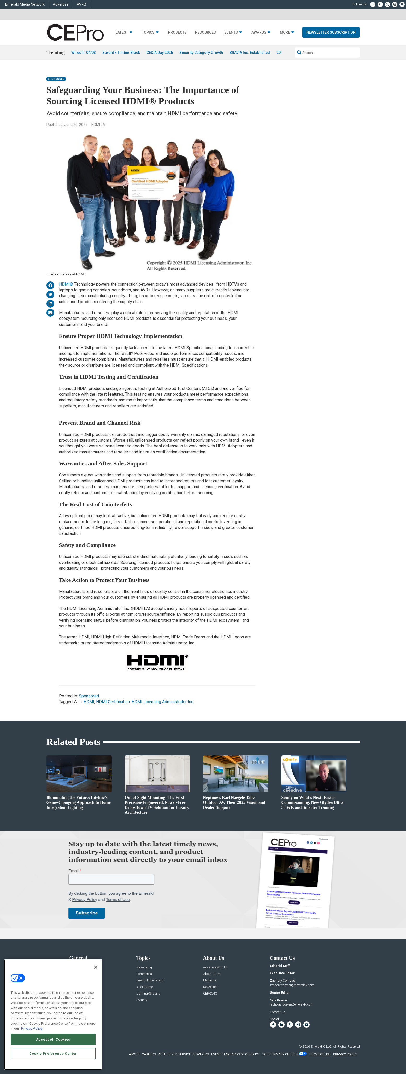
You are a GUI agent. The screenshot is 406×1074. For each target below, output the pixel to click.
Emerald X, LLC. (321, 1046)
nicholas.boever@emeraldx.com (291, 1005)
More (285, 32)
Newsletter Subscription (331, 32)
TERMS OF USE (320, 1054)
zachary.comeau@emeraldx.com (292, 985)
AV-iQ (81, 4)
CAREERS (149, 1054)
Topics (148, 32)
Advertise (61, 4)
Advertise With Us (215, 967)
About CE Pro (212, 974)
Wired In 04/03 (83, 52)
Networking (144, 967)
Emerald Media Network (25, 4)
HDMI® (66, 284)
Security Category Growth (201, 52)
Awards (258, 32)
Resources (205, 32)
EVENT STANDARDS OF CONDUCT (235, 1054)
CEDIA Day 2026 (159, 52)
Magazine (209, 980)
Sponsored (56, 79)
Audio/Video (144, 987)
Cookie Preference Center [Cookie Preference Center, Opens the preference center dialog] (53, 1053)
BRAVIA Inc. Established (250, 52)
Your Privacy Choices (280, 1054)
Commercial (144, 974)
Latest (122, 32)
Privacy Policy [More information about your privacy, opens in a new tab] (31, 1028)
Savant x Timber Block (121, 52)
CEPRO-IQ (210, 993)
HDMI (89, 702)
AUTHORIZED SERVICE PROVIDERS (183, 1054)
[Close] (95, 967)
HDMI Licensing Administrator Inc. (163, 702)
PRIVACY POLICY (345, 1054)
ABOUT (134, 1054)
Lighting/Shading (148, 993)
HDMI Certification (113, 702)
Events (231, 32)
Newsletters (211, 987)
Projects (177, 32)
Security (141, 1000)
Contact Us (277, 1012)
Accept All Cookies (53, 1039)
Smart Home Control (150, 980)
